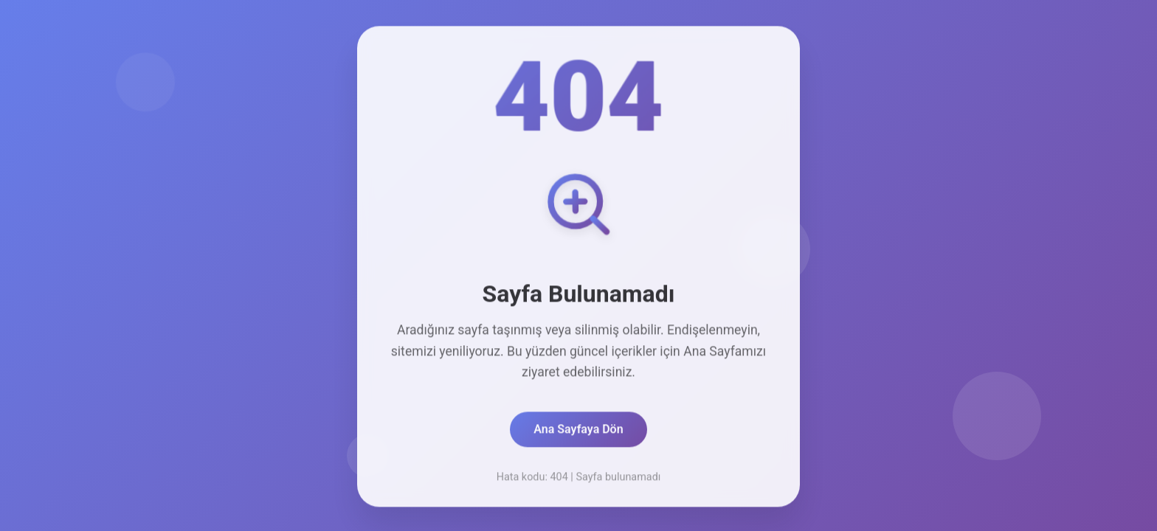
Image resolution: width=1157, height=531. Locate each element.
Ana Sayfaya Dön (578, 432)
